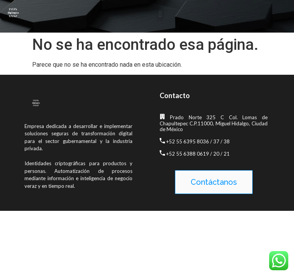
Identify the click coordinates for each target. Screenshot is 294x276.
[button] (160, 14)
